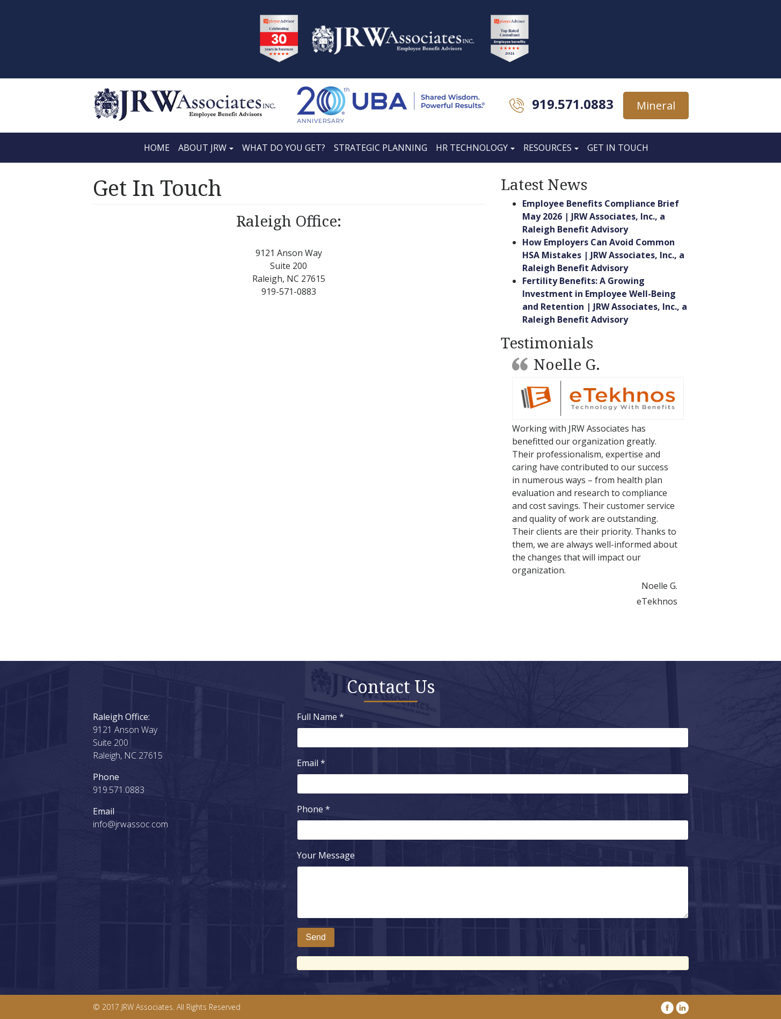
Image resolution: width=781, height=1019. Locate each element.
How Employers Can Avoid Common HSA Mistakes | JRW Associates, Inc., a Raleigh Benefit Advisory (603, 255)
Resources (547, 148)
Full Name (320, 717)
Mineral (656, 105)
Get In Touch (617, 148)
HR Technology (472, 148)
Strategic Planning (380, 148)
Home (157, 148)
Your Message (326, 855)
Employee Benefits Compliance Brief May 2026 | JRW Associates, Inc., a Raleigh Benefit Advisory (600, 216)
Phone (313, 809)
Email (311, 763)
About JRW (202, 148)
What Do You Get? (283, 148)
